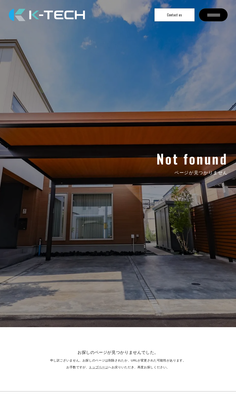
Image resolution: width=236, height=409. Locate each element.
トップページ (98, 367)
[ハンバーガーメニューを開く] (213, 14)
